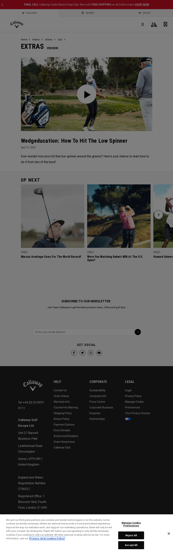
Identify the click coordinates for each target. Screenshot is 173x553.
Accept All (131, 545)
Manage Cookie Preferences (131, 524)
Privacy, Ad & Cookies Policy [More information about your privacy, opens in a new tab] (47, 538)
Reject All (131, 535)
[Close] (169, 533)
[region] (86, 533)
